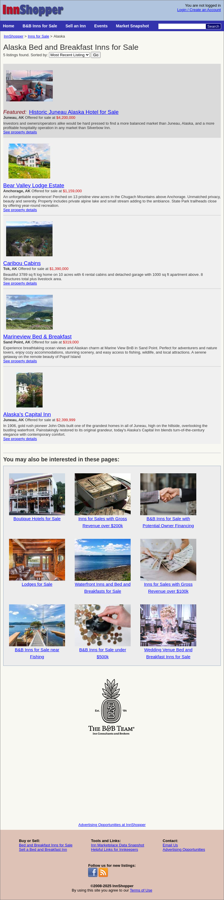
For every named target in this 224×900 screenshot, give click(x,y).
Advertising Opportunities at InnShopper (112, 825)
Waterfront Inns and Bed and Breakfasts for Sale (103, 566)
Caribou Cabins (22, 263)
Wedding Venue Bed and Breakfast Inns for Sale (168, 631)
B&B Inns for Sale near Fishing (37, 631)
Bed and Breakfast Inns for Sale (46, 845)
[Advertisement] (112, 777)
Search (213, 26)
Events (101, 26)
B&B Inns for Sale (40, 26)
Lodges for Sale (37, 563)
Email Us (170, 845)
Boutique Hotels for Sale (37, 497)
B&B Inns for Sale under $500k (103, 631)
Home (8, 26)
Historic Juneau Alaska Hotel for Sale (74, 112)
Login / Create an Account (199, 10)
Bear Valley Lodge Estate (33, 185)
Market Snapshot (132, 26)
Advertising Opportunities (184, 849)
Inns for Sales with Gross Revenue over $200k (103, 500)
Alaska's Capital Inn (27, 414)
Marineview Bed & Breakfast (37, 336)
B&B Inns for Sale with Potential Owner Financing (168, 500)
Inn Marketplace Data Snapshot (117, 845)
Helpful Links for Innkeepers (114, 849)
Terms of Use (141, 890)
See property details (20, 132)
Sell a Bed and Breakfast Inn (43, 849)
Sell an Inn (75, 26)
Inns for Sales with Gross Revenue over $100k (168, 566)
